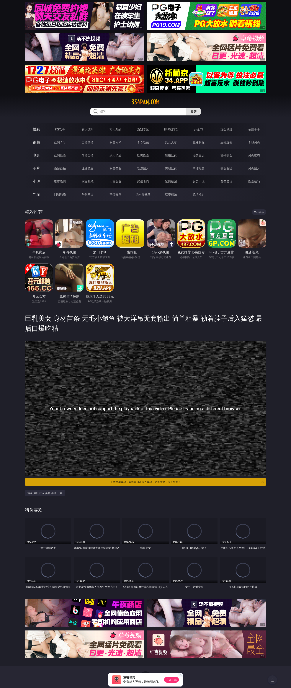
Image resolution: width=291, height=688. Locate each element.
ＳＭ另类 (254, 142)
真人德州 (88, 129)
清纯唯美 (199, 168)
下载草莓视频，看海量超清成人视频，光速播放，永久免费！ (187, 482)
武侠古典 (143, 181)
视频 (36, 142)
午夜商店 (88, 194)
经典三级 (199, 155)
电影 (36, 155)
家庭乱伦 (88, 181)
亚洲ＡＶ (60, 142)
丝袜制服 (199, 142)
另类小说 (199, 181)
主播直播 (226, 142)
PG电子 (60, 129)
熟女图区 (226, 168)
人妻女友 (115, 181)
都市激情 (60, 181)
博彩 (36, 129)
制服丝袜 (171, 155)
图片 (36, 168)
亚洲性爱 (60, 155)
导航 (36, 194)
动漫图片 (143, 168)
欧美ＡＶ (115, 142)
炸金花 (198, 129)
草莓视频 (115, 194)
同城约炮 (60, 194)
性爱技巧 (254, 181)
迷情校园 (171, 181)
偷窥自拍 (60, 168)
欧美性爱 (143, 155)
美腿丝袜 (171, 168)
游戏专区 (143, 129)
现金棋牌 (226, 129)
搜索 (194, 112)
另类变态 (254, 155)
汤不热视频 (143, 194)
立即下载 (171, 680)
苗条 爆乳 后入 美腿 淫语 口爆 (44, 493)
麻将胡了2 (171, 129)
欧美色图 (115, 168)
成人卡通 (115, 155)
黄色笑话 (226, 181)
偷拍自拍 (88, 155)
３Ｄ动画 (143, 142)
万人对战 (115, 129)
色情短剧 (199, 194)
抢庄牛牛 (254, 129)
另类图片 (254, 168)
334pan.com (145, 102)
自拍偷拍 (88, 142)
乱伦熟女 (226, 155)
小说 (36, 181)
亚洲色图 (88, 168)
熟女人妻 (171, 142)
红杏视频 (171, 194)
